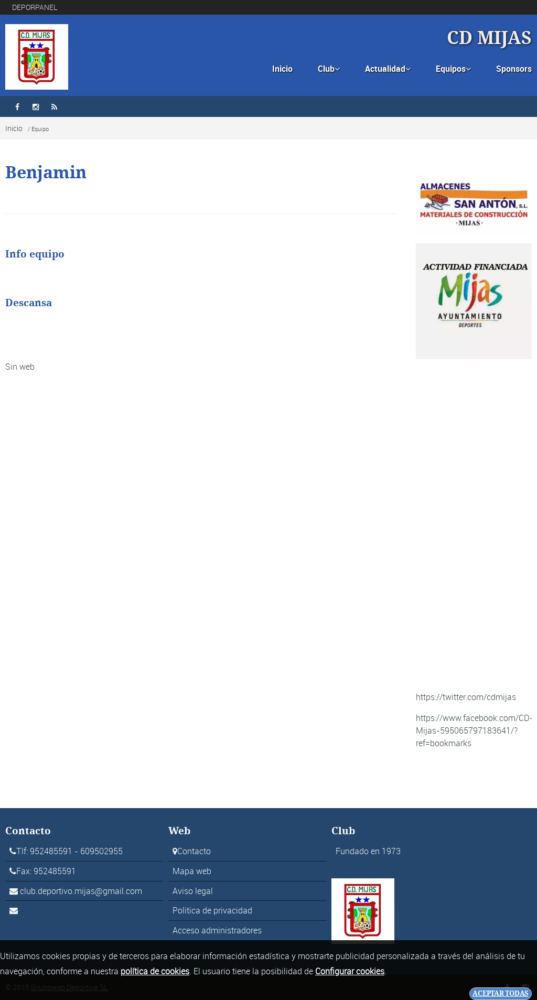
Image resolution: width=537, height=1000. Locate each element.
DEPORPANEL (35, 7)
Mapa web (192, 871)
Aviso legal (193, 891)
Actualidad (388, 68)
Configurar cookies (349, 971)
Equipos (453, 68)
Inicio (282, 68)
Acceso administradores (217, 930)
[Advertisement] (474, 525)
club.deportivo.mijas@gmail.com (81, 891)
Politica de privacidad (212, 910)
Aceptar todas (500, 993)
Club (329, 68)
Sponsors (514, 68)
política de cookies (155, 971)
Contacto (194, 851)
